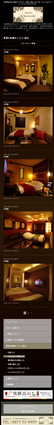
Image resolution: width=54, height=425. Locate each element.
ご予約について (12, 334)
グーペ (29, 423)
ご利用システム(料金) (15, 340)
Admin (36, 423)
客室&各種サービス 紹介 (16, 346)
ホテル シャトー (22, 419)
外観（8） (11, 352)
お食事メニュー (12, 378)
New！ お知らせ (13, 328)
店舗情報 (9, 385)
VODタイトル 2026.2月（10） (19, 368)
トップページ (11, 322)
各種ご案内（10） (14, 364)
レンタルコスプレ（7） (16, 372)
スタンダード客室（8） (16, 356)
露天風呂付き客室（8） (16, 360)
